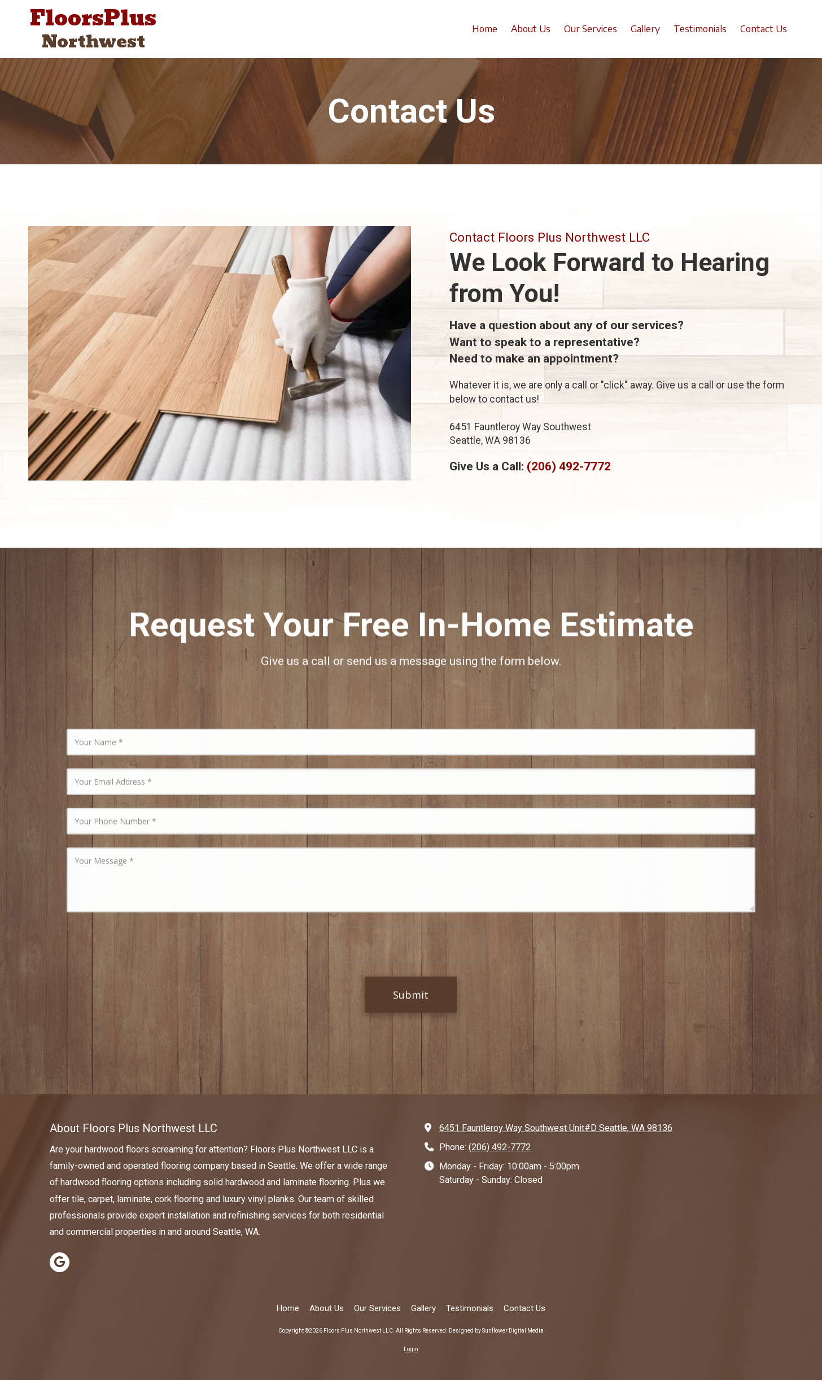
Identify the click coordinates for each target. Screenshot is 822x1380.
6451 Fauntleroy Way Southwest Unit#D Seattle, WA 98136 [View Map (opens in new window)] (555, 1128)
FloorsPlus (93, 18)
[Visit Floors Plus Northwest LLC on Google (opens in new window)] (59, 1262)
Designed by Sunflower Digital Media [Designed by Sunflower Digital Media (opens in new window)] (496, 1330)
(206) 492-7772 (500, 1147)
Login (411, 1349)
